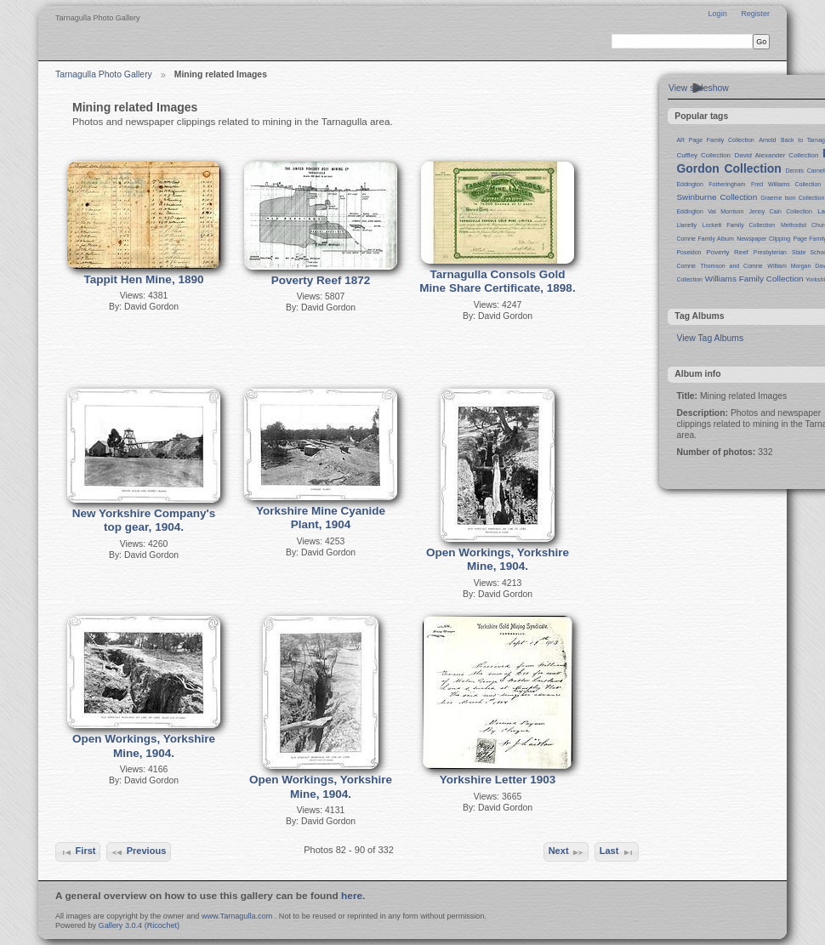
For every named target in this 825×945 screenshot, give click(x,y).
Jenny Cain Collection (780, 211)
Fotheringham (726, 184)
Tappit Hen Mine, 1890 (144, 279)
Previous (138, 852)
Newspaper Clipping (763, 239)
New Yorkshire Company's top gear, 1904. (144, 520)
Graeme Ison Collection (792, 198)
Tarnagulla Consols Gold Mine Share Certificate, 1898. (497, 281)
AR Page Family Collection (715, 140)
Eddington (689, 184)
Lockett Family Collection (739, 225)
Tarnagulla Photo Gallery (103, 74)
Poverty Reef (727, 252)
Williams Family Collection (754, 278)
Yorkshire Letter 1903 (497, 779)
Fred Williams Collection (786, 184)
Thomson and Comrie (732, 266)
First (77, 852)
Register (755, 13)
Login (717, 13)
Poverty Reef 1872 (320, 280)
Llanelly (686, 225)
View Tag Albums (709, 338)
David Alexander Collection (777, 155)
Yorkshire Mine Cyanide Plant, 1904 (320, 518)
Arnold (767, 140)
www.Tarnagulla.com (237, 916)
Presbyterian (770, 252)
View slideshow (699, 88)
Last (617, 852)
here (351, 896)
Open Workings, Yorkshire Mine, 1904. (497, 559)
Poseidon (688, 252)
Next (566, 852)
